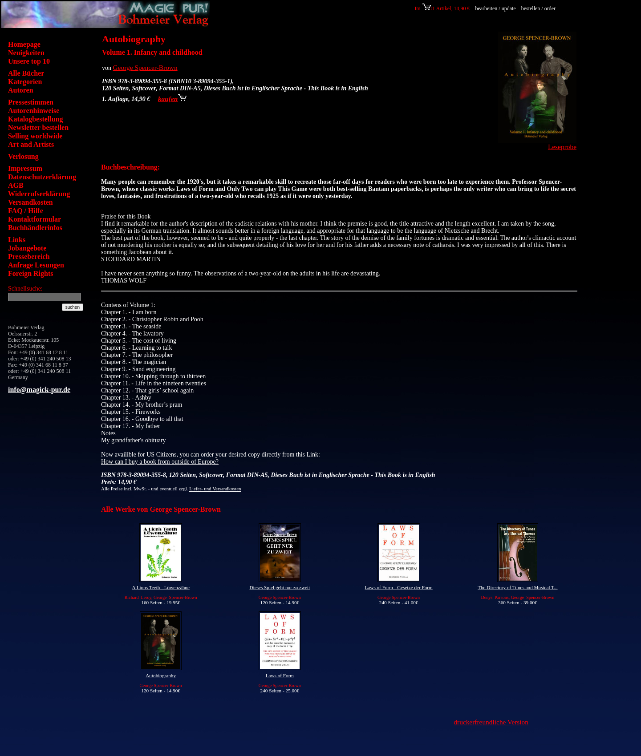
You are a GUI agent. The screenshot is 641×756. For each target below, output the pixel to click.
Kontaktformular (34, 219)
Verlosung (23, 156)
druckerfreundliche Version (491, 722)
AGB (16, 185)
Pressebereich (29, 256)
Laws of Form (280, 675)
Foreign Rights (30, 273)
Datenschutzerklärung (42, 177)
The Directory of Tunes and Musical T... (518, 587)
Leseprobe (562, 146)
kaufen (172, 98)
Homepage (24, 44)
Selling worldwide (35, 136)
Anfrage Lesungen (36, 265)
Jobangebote (27, 248)
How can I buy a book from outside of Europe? (160, 461)
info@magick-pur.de (39, 389)
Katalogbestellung (35, 119)
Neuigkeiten (26, 53)
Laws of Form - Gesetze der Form (399, 587)
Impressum (25, 168)
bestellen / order (539, 8)
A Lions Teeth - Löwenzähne (161, 587)
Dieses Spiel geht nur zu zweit (279, 587)
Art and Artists (31, 144)
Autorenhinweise (33, 110)
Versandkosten (30, 202)
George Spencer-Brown (145, 67)
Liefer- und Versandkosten (215, 488)
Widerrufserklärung (39, 194)
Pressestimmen (30, 102)
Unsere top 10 (29, 61)
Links (16, 239)
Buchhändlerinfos (35, 227)
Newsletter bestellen (38, 127)
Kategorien (25, 81)
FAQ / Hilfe (25, 210)
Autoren (20, 90)
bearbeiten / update (495, 8)
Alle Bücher (26, 73)
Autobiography (161, 675)
